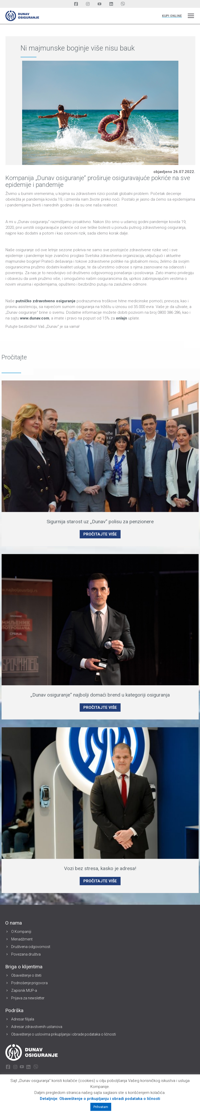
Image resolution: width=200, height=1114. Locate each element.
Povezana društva (26, 954)
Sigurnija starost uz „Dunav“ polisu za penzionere (100, 522)
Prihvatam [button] (100, 1107)
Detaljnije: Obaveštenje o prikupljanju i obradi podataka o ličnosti (100, 1098)
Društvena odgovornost (30, 947)
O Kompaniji (21, 932)
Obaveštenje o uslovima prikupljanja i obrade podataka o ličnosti (63, 1034)
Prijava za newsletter (28, 998)
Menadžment (22, 939)
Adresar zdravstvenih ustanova (36, 1027)
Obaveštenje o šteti (26, 975)
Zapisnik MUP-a (24, 990)
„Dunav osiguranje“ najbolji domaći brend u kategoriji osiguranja (100, 695)
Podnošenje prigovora (29, 983)
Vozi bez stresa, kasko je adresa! (100, 868)
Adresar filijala (22, 1019)
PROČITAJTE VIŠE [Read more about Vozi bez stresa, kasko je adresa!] (100, 881)
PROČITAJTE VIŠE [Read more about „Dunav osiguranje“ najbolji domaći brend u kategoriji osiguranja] (100, 707)
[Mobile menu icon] (191, 16)
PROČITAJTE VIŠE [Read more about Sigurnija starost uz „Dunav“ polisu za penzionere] (100, 534)
